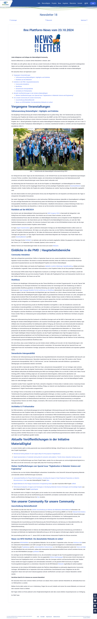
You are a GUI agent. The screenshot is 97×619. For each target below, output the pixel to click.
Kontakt (42, 617)
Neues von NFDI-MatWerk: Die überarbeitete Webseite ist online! (34, 102)
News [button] (59, 3)
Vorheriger (13, 20)
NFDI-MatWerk (24, 543)
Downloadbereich (21, 237)
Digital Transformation (23, 228)
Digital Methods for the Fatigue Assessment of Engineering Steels (33, 484)
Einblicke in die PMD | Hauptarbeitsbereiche (26, 82)
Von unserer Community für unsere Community (27, 98)
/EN (86, 3)
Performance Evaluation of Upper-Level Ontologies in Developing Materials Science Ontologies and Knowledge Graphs (48, 487)
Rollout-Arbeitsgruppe (56, 557)
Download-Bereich (75, 186)
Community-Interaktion (22, 84)
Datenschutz (56, 617)
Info (38, 617)
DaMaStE (48, 266)
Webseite (55, 246)
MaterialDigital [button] (46, 3)
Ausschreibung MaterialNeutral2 (25, 100)
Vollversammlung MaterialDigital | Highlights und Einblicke (33, 77)
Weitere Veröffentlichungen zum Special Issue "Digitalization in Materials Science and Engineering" (44, 95)
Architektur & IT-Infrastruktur (24, 91)
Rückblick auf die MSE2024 (24, 80)
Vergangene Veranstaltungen (22, 75)
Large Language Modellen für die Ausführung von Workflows (36, 290)
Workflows (19, 86)
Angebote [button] (65, 3)
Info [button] (39, 3)
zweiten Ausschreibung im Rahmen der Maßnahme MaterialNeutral (51, 510)
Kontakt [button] (80, 3)
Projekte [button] (54, 3)
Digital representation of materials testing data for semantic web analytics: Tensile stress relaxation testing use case (47, 457)
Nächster (84, 20)
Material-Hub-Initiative (79, 512)
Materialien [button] (73, 3)
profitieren (36, 552)
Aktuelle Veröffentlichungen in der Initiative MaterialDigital (30, 93)
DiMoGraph (59, 266)
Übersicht (48, 20)
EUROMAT (28, 240)
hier (38, 497)
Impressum (49, 617)
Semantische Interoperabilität (24, 89)
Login (93, 3)
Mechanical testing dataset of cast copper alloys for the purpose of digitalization (37, 454)
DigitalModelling (68, 266)
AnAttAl (53, 266)
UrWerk (74, 484)
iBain (47, 480)
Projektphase (26, 547)
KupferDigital (34, 489)
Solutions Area (77, 543)
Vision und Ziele (81, 547)
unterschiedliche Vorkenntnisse (43, 547)
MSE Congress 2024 (53, 213)
